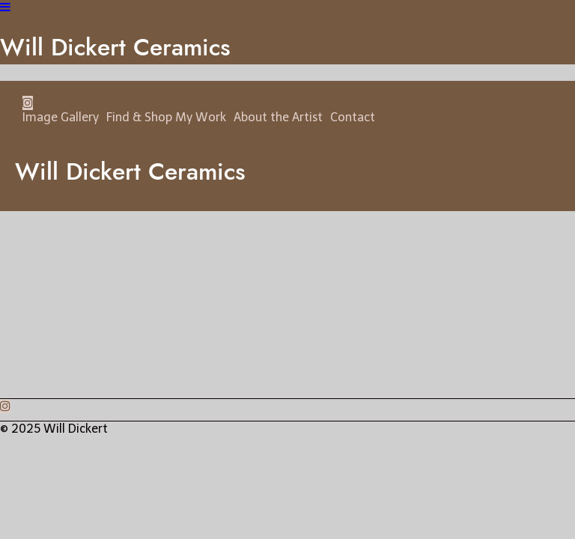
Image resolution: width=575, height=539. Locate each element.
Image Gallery (60, 117)
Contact (352, 117)
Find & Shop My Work (166, 117)
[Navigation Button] (5, 7)
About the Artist (278, 117)
